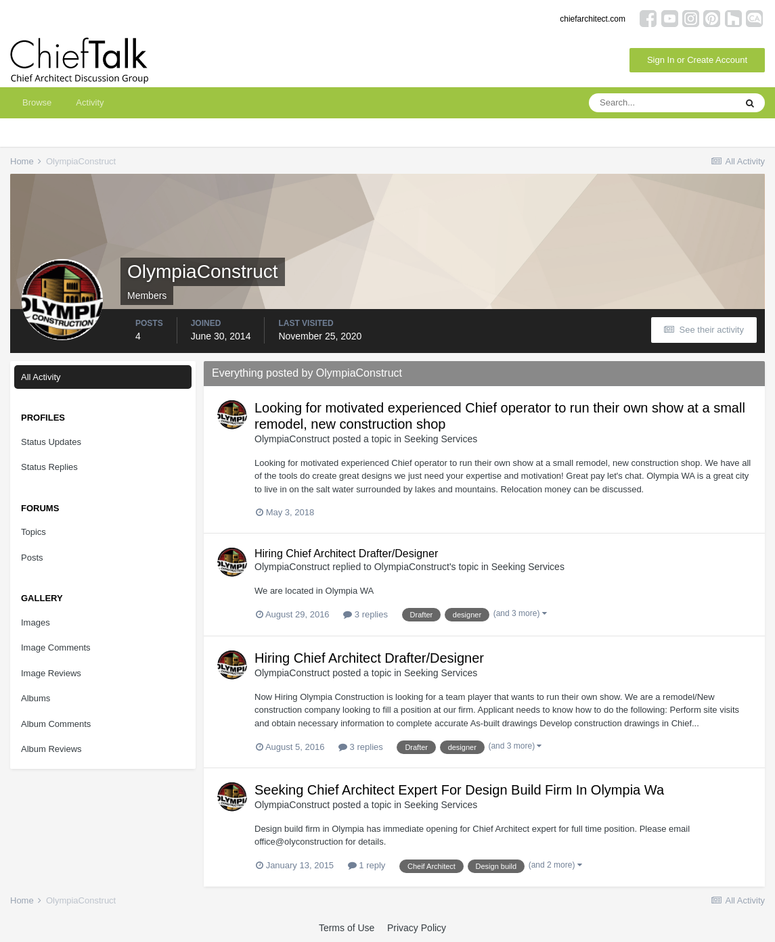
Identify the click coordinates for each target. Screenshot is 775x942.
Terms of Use (346, 927)
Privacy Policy (416, 927)
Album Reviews (51, 749)
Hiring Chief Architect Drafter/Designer (346, 553)
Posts (32, 557)
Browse (36, 102)
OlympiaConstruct (292, 438)
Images (35, 622)
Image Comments (56, 647)
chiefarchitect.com (592, 19)
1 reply (367, 865)
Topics (33, 532)
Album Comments (56, 724)
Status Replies (49, 467)
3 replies (365, 614)
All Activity (41, 377)
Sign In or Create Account (697, 60)
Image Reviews (51, 673)
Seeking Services (440, 438)
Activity (90, 102)
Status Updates (51, 442)
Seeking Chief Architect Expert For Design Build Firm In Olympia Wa (459, 789)
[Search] (662, 102)
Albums (35, 698)
